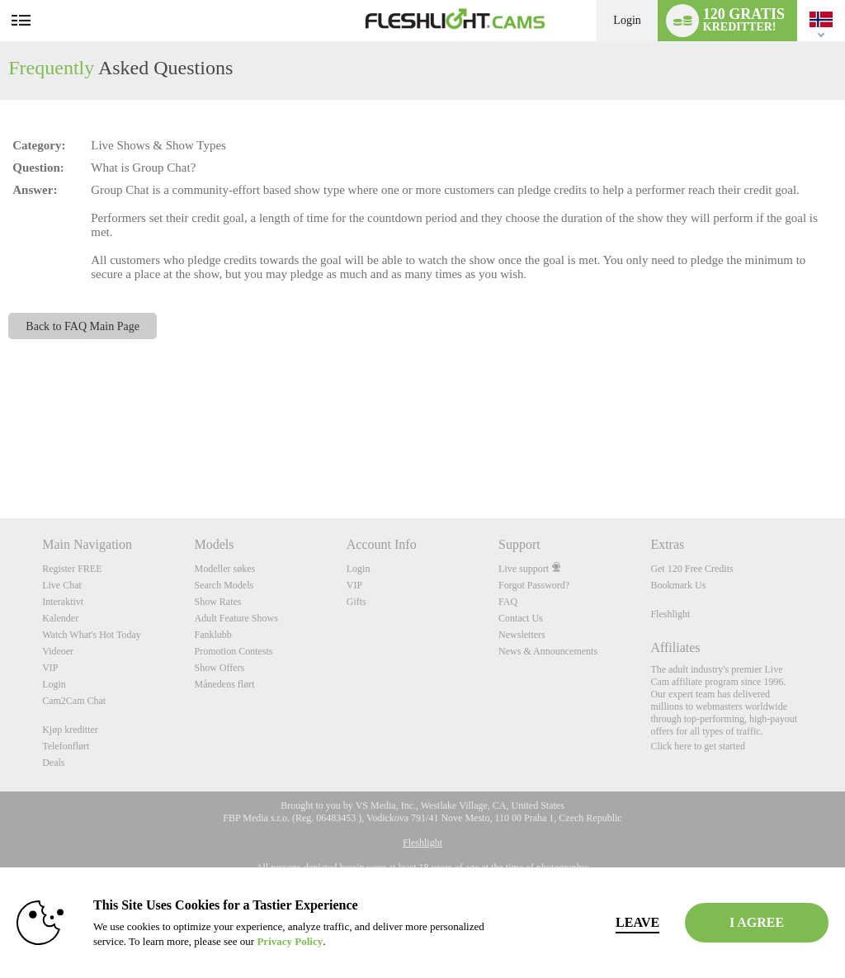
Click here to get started (697, 746)
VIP (50, 667)
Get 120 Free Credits (691, 568)
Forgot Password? (533, 585)
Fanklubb (212, 634)
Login (626, 20)
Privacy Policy (347, 941)
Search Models (223, 585)
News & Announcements (547, 651)
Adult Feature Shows (235, 618)
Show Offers (219, 667)
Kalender (60, 618)
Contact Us (520, 618)
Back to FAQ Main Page (82, 326)
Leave (586, 922)
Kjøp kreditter (70, 729)
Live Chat (62, 585)
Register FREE (71, 568)
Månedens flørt (224, 684)
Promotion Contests (233, 651)
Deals (53, 762)
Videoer (57, 651)
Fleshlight (670, 614)
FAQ (507, 601)
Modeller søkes (224, 568)
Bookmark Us (678, 585)
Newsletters (521, 634)
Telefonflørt (65, 746)
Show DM (0, 456)
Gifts (356, 601)
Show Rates (217, 601)
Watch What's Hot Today (91, 634)
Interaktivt (62, 601)
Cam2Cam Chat (74, 700)
